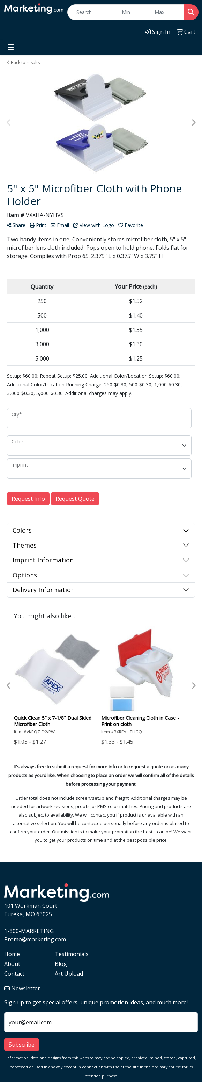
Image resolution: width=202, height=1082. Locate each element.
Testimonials (72, 954)
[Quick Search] (92, 12)
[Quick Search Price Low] (134, 12)
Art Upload (69, 973)
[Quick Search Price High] (167, 12)
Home (12, 954)
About (12, 964)
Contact (14, 973)
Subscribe (22, 1044)
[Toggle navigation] (10, 47)
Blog (61, 964)
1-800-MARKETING (29, 931)
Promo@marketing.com (35, 939)
